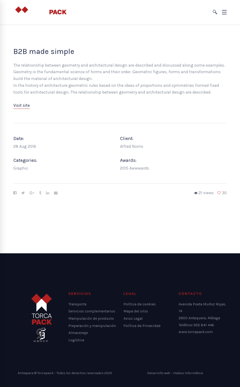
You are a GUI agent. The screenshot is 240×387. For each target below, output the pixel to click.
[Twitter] (23, 193)
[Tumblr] (40, 193)
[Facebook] (15, 193)
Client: (126, 138)
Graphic (20, 168)
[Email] (56, 193)
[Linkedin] (47, 193)
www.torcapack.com (196, 332)
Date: (18, 138)
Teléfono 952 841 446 (196, 325)
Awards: (128, 160)
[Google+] (32, 193)
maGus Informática (188, 373)
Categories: (25, 160)
